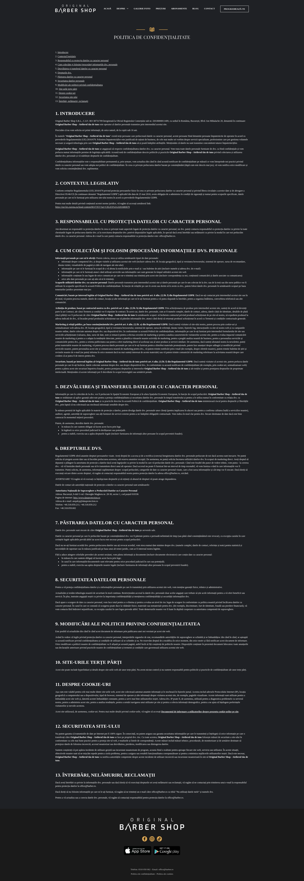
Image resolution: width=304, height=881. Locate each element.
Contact (211, 9)
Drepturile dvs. (65, 72)
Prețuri (161, 9)
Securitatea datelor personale (71, 80)
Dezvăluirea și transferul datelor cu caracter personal (82, 68)
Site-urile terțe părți (68, 89)
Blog (196, 9)
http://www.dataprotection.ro (86, 497)
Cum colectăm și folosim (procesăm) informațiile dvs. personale (87, 64)
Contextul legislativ (67, 56)
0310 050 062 (144, 869)
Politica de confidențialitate (143, 874)
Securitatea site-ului (68, 97)
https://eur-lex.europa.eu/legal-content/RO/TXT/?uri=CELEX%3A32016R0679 (92, 207)
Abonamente (180, 9)
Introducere (63, 52)
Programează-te (235, 9)
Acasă (107, 9)
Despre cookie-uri (67, 93)
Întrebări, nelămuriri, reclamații (73, 101)
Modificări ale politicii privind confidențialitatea (80, 85)
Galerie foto (142, 9)
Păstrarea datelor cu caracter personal (75, 76)
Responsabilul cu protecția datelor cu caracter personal (83, 60)
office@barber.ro (166, 869)
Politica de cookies (165, 874)
